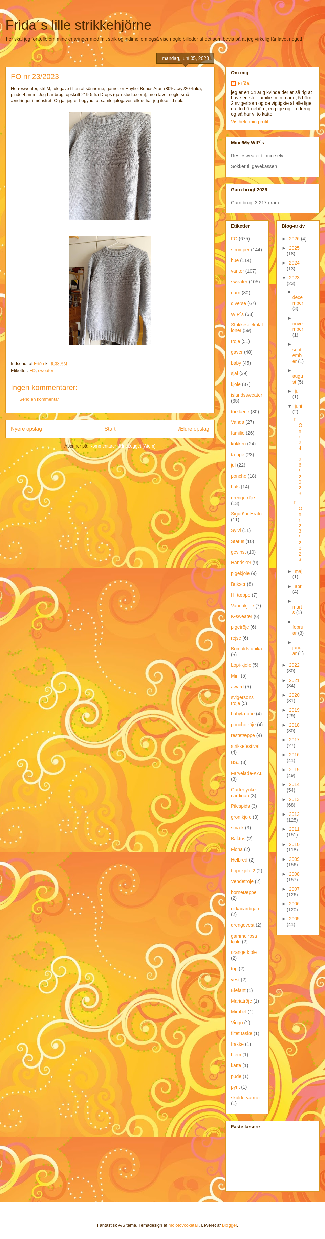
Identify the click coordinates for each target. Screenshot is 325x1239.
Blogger (229, 1225)
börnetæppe (244, 892)
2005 (294, 918)
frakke (237, 1044)
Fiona (237, 849)
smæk (237, 827)
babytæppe (243, 713)
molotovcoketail (183, 1225)
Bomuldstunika (246, 648)
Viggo (237, 1022)
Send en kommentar (39, 399)
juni (298, 406)
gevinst (238, 552)
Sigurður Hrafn (246, 514)
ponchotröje (243, 724)
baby (236, 363)
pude (236, 1076)
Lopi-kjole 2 (243, 870)
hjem (236, 1054)
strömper (240, 249)
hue (235, 260)
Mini (235, 676)
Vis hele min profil (249, 121)
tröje (235, 341)
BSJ (235, 762)
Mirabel (238, 1011)
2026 (295, 239)
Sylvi (236, 530)
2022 (294, 665)
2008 (294, 874)
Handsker (241, 562)
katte (236, 1065)
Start (110, 429)
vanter (237, 271)
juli (297, 391)
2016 (294, 754)
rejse (236, 638)
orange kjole (244, 952)
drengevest (242, 925)
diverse (238, 303)
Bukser (238, 584)
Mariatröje (241, 1001)
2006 (294, 904)
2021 (294, 680)
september (297, 355)
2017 (294, 739)
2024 (294, 263)
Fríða (243, 83)
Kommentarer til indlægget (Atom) (123, 446)
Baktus (238, 838)
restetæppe (243, 735)
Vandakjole (242, 606)
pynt (235, 1087)
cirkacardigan (245, 908)
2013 (294, 799)
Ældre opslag (193, 429)
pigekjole (240, 573)
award (237, 686)
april (299, 586)
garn (235, 292)
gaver (237, 352)
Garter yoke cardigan (243, 792)
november (297, 326)
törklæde (240, 411)
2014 (294, 784)
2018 (294, 725)
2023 (294, 277)
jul (233, 465)
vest (235, 979)
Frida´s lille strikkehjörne (78, 25)
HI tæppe (241, 595)
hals (235, 486)
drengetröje (243, 497)
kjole (236, 384)
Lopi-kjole (241, 665)
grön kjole (241, 817)
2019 (294, 710)
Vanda (237, 422)
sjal (234, 373)
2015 (294, 769)
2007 (294, 889)
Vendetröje (242, 881)
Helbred (239, 860)
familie (237, 433)
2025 (294, 248)
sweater (45, 370)
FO (32, 370)
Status (237, 541)
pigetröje (240, 627)
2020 (294, 695)
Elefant (238, 990)
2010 (294, 844)
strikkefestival (245, 746)
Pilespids (240, 806)
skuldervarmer (246, 1097)
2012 (294, 814)
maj (298, 571)
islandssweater (246, 395)
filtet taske (241, 1033)
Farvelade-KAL (246, 773)
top (234, 968)
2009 (294, 859)
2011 (294, 829)
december (297, 300)
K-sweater (241, 616)
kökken (238, 443)
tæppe (237, 454)
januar (296, 650)
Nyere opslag (26, 429)
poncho (238, 476)
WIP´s (237, 314)
